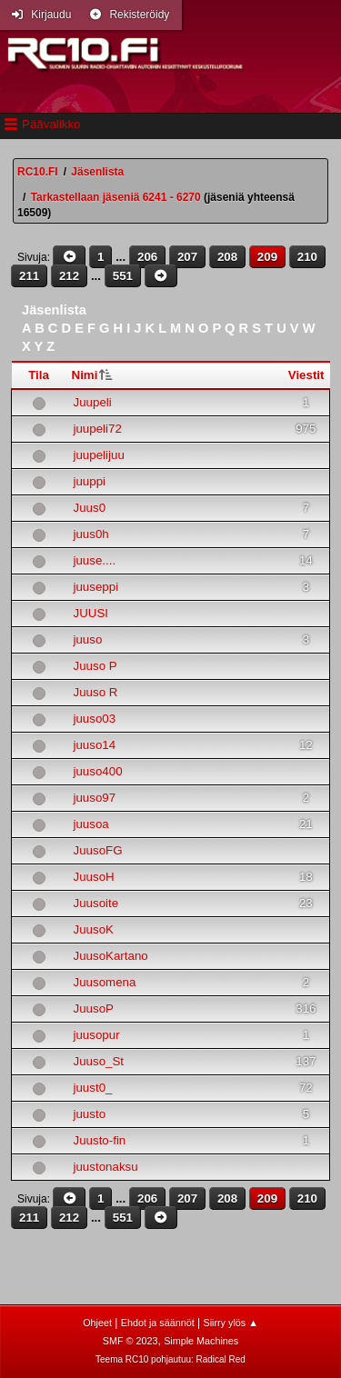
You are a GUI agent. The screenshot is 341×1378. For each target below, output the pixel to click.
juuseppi (96, 587)
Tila (38, 375)
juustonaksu (106, 1166)
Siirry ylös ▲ (230, 1322)
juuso (88, 639)
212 (69, 276)
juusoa (91, 824)
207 (187, 257)
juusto (90, 1114)
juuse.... (95, 560)
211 (29, 276)
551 (123, 276)
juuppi (90, 481)
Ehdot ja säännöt (158, 1322)
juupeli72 (98, 428)
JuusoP (94, 1008)
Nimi (85, 375)
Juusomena (105, 982)
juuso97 (95, 797)
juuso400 (98, 771)
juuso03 (95, 718)
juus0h (91, 534)
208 (227, 257)
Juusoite (96, 903)
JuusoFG (98, 850)
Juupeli (93, 402)
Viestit (306, 375)
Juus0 (90, 507)
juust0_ (93, 1087)
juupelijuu (99, 455)
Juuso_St (99, 1061)
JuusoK (94, 929)
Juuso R (96, 692)
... (122, 257)
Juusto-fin (100, 1140)
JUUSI (91, 613)
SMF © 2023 (130, 1340)
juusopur (97, 1035)
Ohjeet (97, 1322)
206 (147, 257)
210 (307, 257)
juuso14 (95, 745)
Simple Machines (201, 1340)
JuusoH (94, 877)
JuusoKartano (111, 956)
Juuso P (95, 666)
